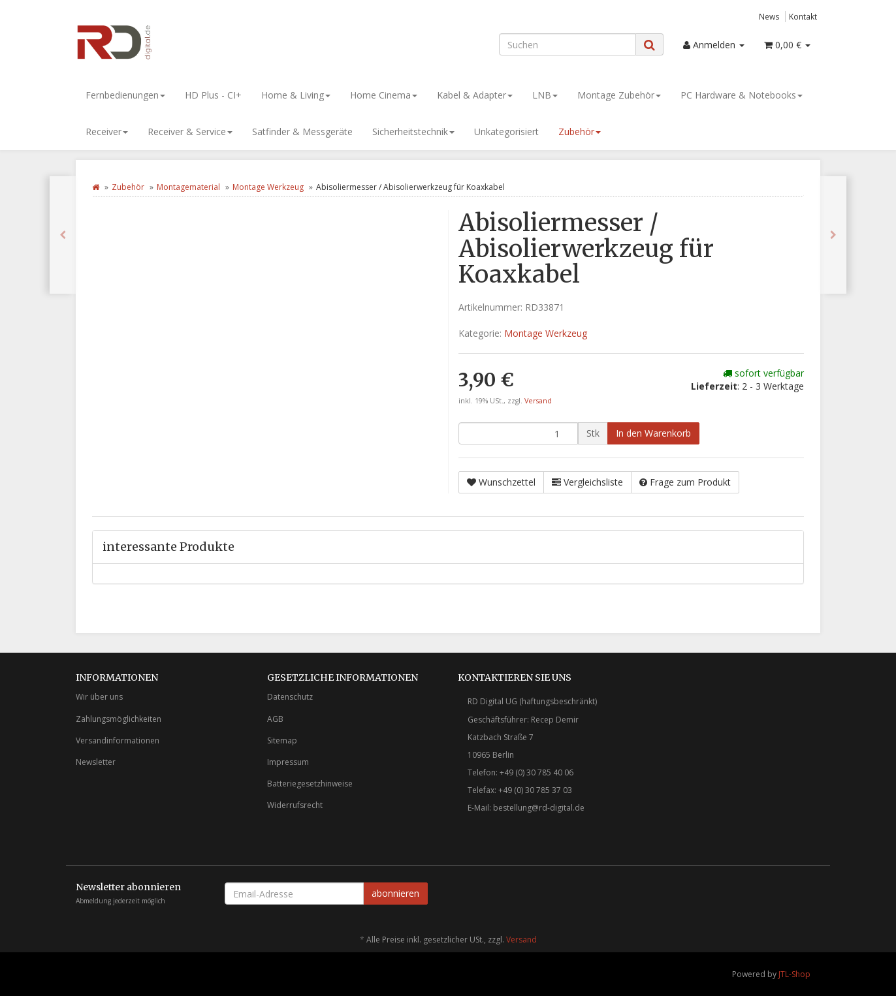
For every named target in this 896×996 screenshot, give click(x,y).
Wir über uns (99, 696)
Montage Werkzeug (268, 187)
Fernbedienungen (125, 95)
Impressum (288, 762)
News (769, 16)
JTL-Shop (794, 974)
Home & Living (295, 95)
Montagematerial (188, 187)
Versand (538, 400)
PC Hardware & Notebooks (741, 95)
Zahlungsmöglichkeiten (118, 718)
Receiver (107, 131)
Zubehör (579, 131)
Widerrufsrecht (295, 805)
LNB (545, 95)
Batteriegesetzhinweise (310, 783)
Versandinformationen (117, 740)
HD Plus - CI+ (213, 95)
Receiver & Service (190, 131)
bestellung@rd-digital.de (538, 807)
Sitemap (282, 740)
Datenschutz (290, 696)
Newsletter (96, 762)
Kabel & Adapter (475, 95)
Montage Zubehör (619, 95)
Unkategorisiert (506, 131)
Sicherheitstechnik (413, 131)
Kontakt (803, 16)
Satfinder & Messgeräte (302, 131)
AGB (275, 718)
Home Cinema (383, 95)
